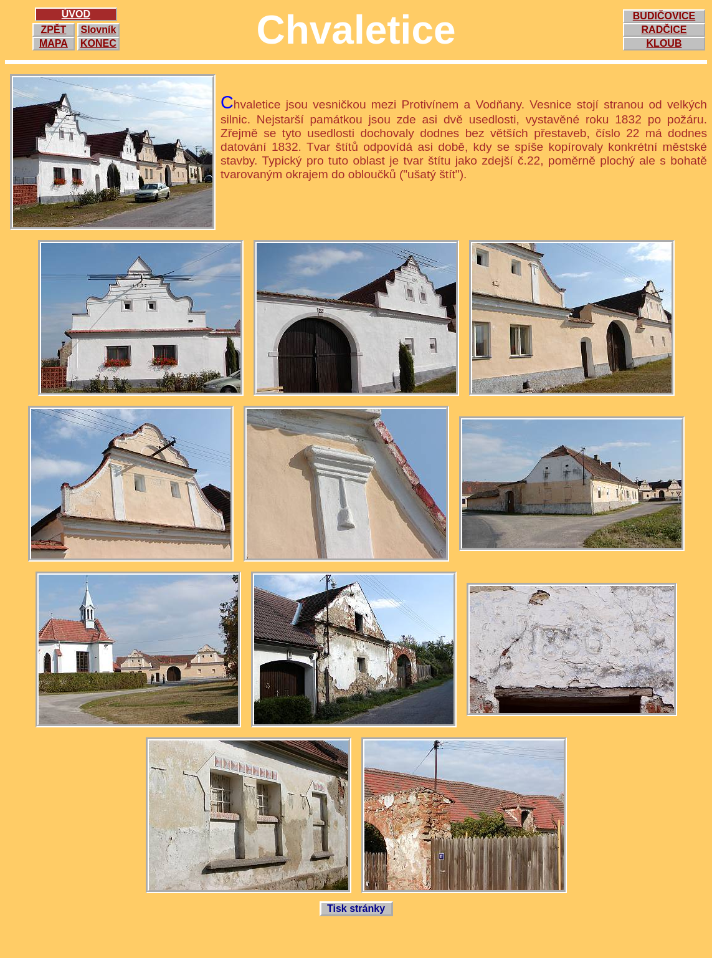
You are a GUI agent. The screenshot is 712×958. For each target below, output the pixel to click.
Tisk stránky (356, 908)
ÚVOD (76, 14)
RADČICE (664, 29)
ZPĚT (53, 29)
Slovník (98, 29)
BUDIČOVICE (664, 16)
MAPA (53, 43)
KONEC (98, 43)
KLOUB (664, 43)
